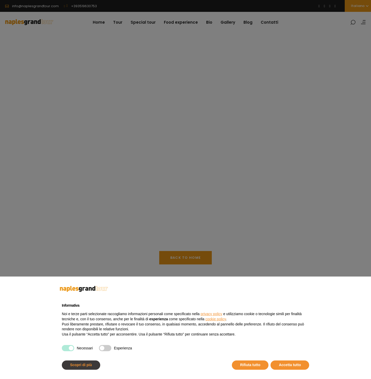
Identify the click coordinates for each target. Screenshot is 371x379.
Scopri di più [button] (81, 365)
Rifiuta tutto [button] (250, 365)
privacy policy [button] (211, 314)
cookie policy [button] (215, 319)
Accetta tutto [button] (290, 365)
